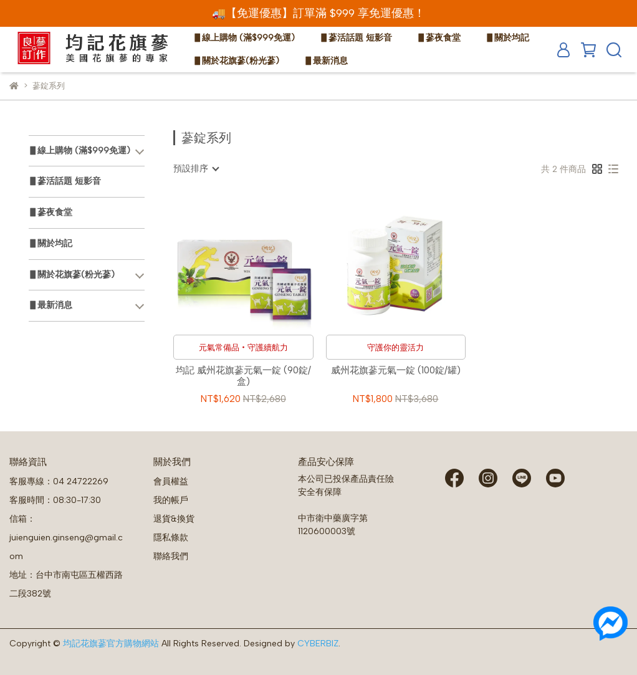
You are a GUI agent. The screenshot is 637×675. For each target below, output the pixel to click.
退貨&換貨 (173, 519)
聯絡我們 (170, 556)
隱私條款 (170, 537)
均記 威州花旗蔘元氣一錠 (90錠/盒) (243, 376)
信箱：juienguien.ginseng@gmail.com (66, 538)
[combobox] (195, 169)
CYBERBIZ (317, 643)
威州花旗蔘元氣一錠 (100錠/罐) (396, 370)
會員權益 (170, 481)
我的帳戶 (170, 500)
